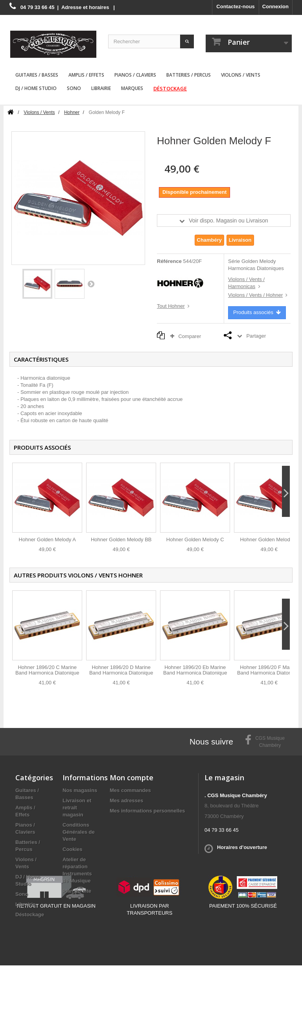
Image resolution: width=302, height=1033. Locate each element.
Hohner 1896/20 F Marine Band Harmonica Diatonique (269, 670)
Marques (132, 88)
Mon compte (131, 777)
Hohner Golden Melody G (269, 539)
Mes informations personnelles (147, 811)
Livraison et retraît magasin (77, 808)
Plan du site (77, 891)
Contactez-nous (235, 6)
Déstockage (170, 88)
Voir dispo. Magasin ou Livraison (228, 220)
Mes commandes (130, 790)
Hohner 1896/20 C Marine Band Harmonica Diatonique (47, 670)
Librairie (101, 88)
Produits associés (257, 312)
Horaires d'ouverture (242, 847)
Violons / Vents (240, 75)
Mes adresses (126, 800)
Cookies (73, 849)
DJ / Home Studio (36, 88)
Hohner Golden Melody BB (121, 539)
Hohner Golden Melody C (195, 539)
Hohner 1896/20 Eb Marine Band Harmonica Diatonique (195, 670)
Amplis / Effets (86, 75)
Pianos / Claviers (135, 75)
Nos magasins (80, 790)
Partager (256, 336)
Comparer (187, 336)
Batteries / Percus (188, 75)
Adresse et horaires (85, 7)
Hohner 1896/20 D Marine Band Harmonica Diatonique (121, 670)
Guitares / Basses (36, 75)
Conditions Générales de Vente (79, 832)
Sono (74, 88)
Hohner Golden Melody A (47, 539)
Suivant (91, 284)
